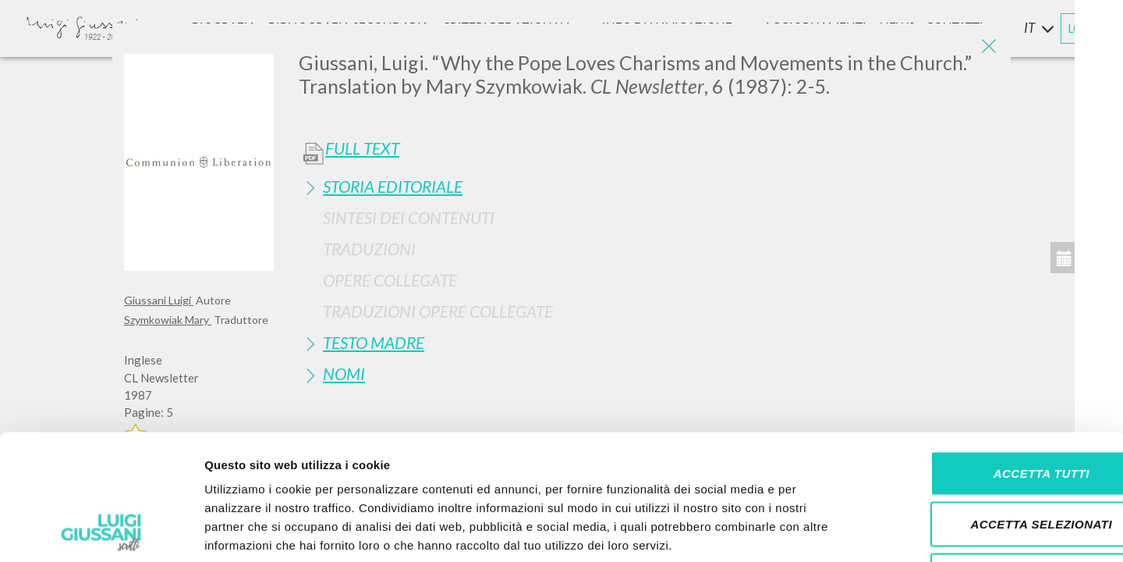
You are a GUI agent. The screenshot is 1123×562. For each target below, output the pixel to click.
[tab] (648, 186)
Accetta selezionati (993, 408)
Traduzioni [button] (369, 249)
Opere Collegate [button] (390, 280)
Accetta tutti (992, 357)
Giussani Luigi (158, 300)
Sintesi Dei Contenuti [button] (408, 217)
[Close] (987, 46)
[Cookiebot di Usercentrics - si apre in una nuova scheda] (101, 531)
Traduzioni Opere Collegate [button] (438, 311)
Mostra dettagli (820, 531)
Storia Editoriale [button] (392, 186)
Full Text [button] (362, 148)
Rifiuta (993, 459)
